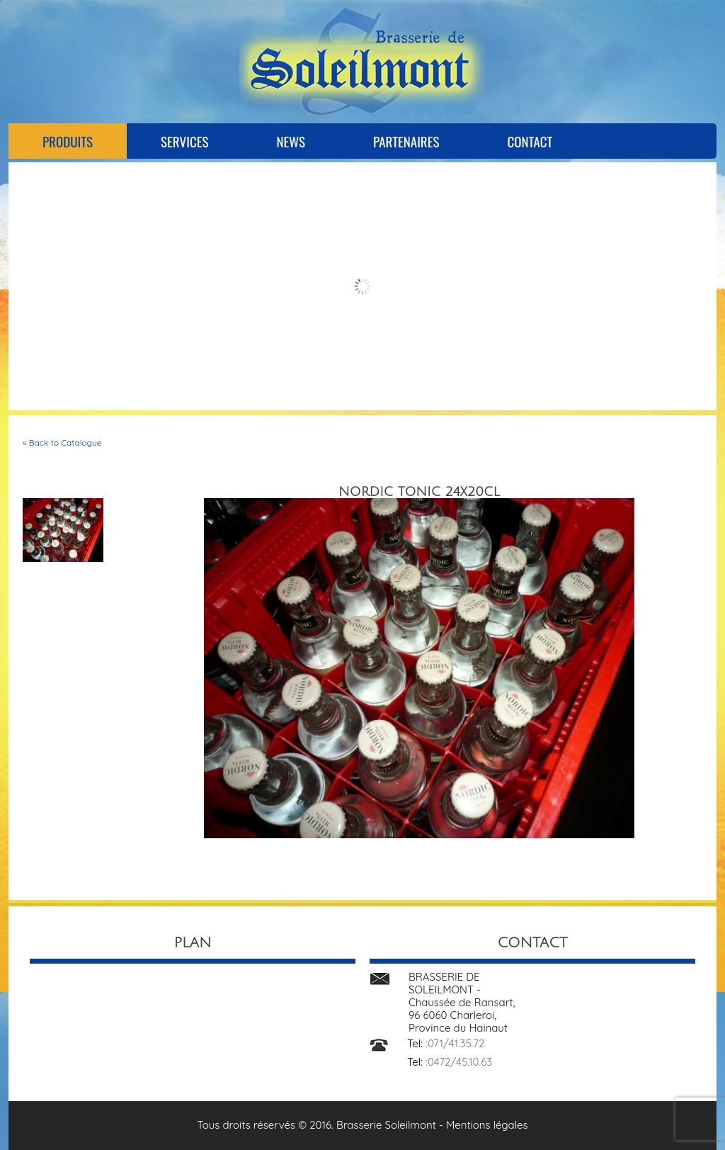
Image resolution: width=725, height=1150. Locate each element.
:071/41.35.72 (455, 1043)
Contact (529, 141)
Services (184, 141)
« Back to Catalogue (62, 442)
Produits (67, 141)
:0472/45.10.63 (459, 1062)
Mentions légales (487, 1125)
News (290, 141)
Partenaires (406, 141)
